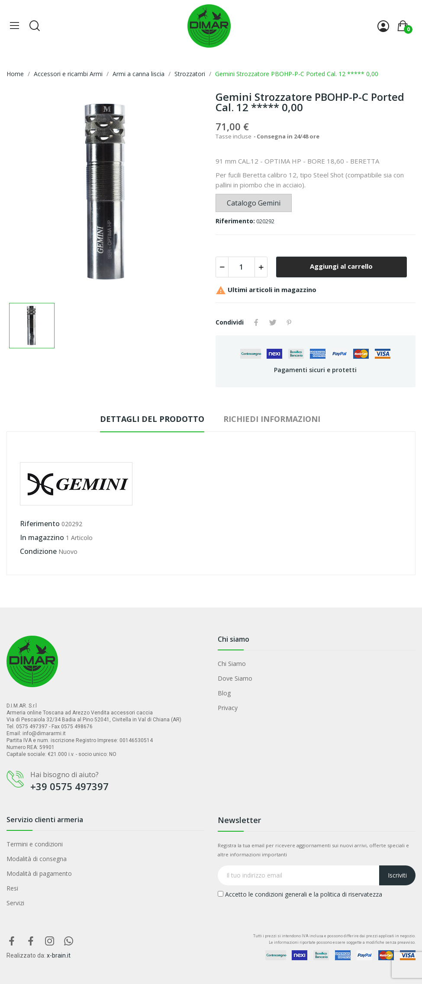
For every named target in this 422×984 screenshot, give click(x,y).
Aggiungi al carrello (341, 266)
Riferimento (40, 523)
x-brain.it (59, 955)
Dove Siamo (235, 678)
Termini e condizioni (34, 844)
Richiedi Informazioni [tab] (271, 419)
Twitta (272, 322)
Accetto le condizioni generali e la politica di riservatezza (300, 894)
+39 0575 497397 (69, 786)
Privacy (228, 708)
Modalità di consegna (36, 859)
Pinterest (289, 322)
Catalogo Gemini (253, 203)
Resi (12, 888)
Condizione (38, 551)
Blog (224, 693)
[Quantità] (241, 267)
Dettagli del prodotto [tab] (152, 419)
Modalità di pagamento (39, 873)
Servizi (15, 903)
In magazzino (42, 537)
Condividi (256, 322)
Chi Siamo (232, 663)
